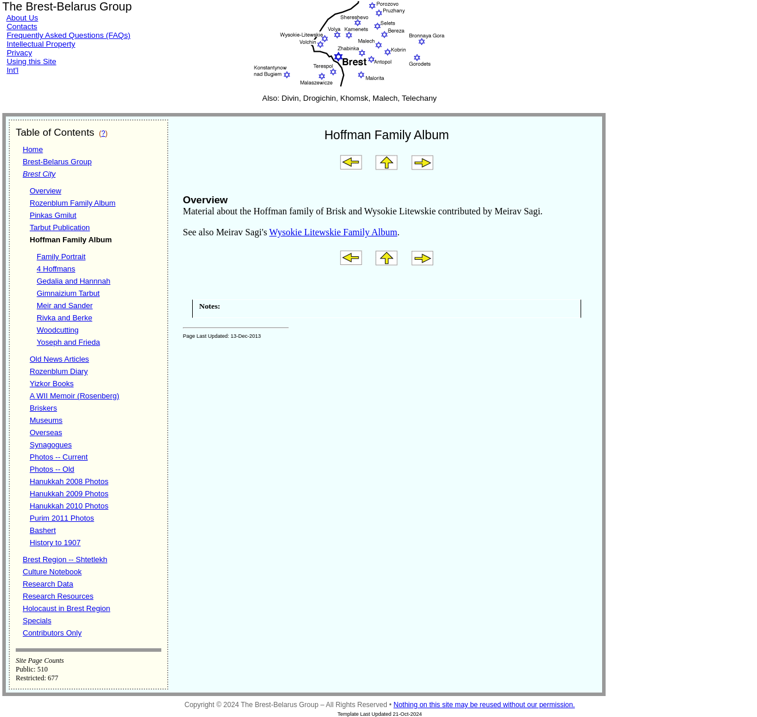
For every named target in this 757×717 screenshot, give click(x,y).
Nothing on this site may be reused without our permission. (484, 705)
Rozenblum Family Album (72, 203)
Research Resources (58, 596)
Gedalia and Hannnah (74, 281)
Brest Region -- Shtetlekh (65, 559)
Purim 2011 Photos (62, 518)
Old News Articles (59, 359)
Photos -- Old (52, 469)
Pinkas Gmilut (53, 215)
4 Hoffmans (56, 268)
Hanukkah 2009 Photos (69, 493)
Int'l (12, 70)
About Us (22, 17)
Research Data (48, 584)
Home (33, 149)
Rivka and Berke (64, 317)
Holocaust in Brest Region (66, 608)
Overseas (46, 432)
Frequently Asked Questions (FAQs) (68, 35)
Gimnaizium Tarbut (68, 293)
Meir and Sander (65, 305)
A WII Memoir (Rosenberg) (74, 395)
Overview (45, 190)
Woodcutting (58, 330)
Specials (37, 620)
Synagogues (51, 444)
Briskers (43, 408)
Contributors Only (52, 632)
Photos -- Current (59, 457)
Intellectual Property (40, 44)
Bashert (43, 530)
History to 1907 (55, 542)
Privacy (19, 52)
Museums (46, 420)
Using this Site (31, 61)
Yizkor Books (51, 383)
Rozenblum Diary (59, 371)
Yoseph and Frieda (68, 342)
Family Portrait (61, 256)
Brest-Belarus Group (57, 161)
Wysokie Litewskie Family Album (333, 232)
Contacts (21, 26)
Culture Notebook (52, 571)
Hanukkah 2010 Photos (69, 505)
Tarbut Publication (60, 227)
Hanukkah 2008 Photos (69, 481)
